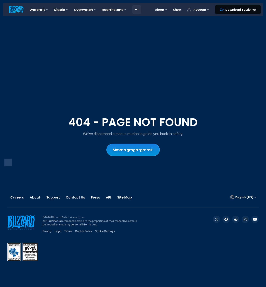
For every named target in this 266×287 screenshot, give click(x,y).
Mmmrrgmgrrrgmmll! (133, 149)
